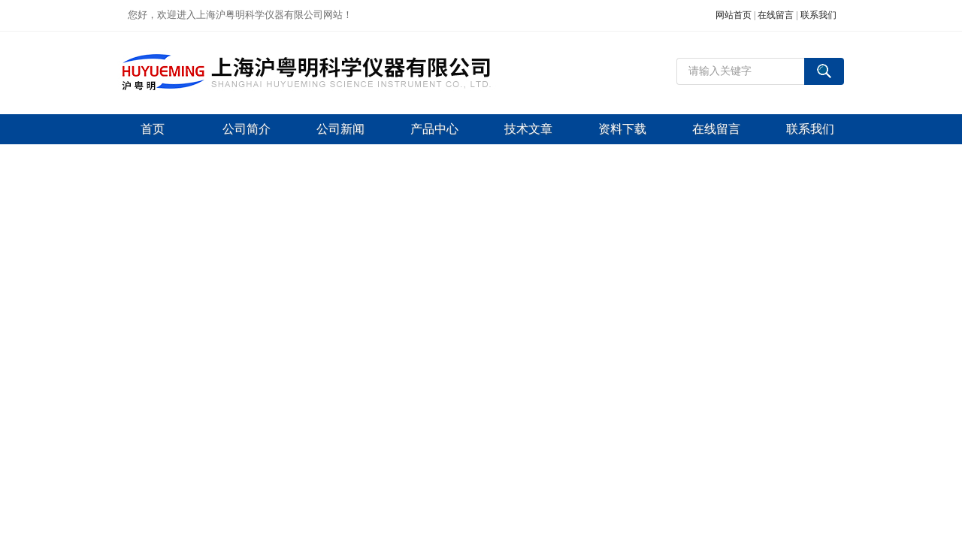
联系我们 (818, 15)
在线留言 (776, 15)
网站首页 (733, 15)
